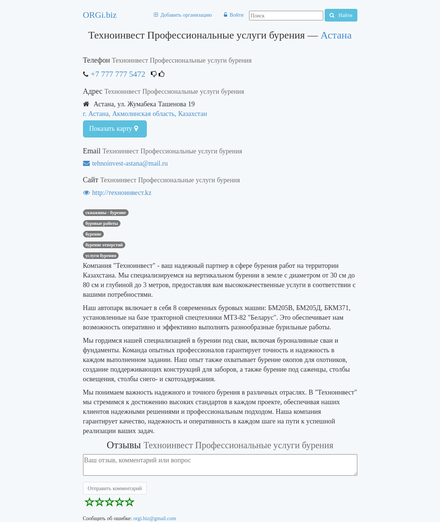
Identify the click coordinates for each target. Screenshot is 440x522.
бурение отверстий (104, 245)
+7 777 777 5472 (118, 74)
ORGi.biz (100, 14)
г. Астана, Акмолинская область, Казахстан (145, 113)
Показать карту (113, 128)
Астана (335, 35)
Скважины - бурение (106, 212)
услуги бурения (101, 255)
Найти (341, 15)
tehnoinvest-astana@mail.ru (125, 163)
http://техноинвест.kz (117, 192)
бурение (94, 234)
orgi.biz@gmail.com (154, 518)
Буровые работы (102, 223)
